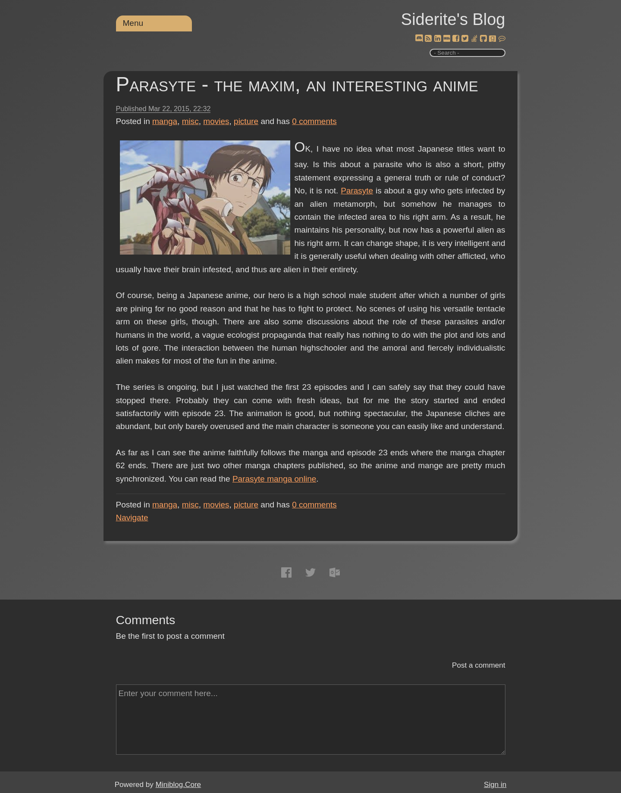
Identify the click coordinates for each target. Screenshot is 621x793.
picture (246, 121)
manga (164, 121)
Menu (133, 23)
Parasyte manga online (274, 478)
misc (190, 121)
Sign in (495, 785)
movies (216, 121)
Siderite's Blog (453, 19)
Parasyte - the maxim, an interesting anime (297, 84)
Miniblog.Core (178, 785)
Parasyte (357, 190)
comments (314, 121)
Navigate (132, 517)
